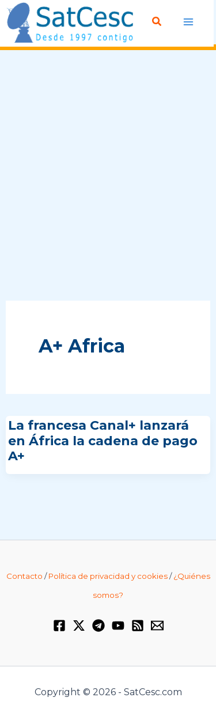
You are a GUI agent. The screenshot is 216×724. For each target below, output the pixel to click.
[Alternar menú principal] (189, 22)
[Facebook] (59, 625)
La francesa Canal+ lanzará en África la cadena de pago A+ (103, 441)
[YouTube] (118, 625)
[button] (157, 21)
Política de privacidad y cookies (108, 576)
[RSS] (137, 625)
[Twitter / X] (79, 625)
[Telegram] (98, 625)
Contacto (24, 576)
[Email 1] (157, 625)
